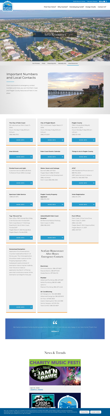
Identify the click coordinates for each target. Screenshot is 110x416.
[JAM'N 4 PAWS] (23, 367)
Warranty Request (92, 1)
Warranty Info (62, 63)
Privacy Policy (78, 399)
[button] (89, 6)
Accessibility (96, 399)
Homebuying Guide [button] (74, 6)
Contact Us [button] (101, 6)
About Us (93, 396)
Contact (101, 396)
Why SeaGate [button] (58, 6)
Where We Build (56, 396)
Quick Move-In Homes (79, 1)
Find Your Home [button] (44, 6)
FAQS (43, 63)
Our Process (36, 63)
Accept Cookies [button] (95, 412)
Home (47, 396)
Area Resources (73, 63)
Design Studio (89, 6)
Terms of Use (87, 399)
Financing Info (52, 63)
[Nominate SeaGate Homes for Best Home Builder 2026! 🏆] (55, 367)
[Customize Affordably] (87, 367)
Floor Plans (67, 396)
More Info (20, 140)
